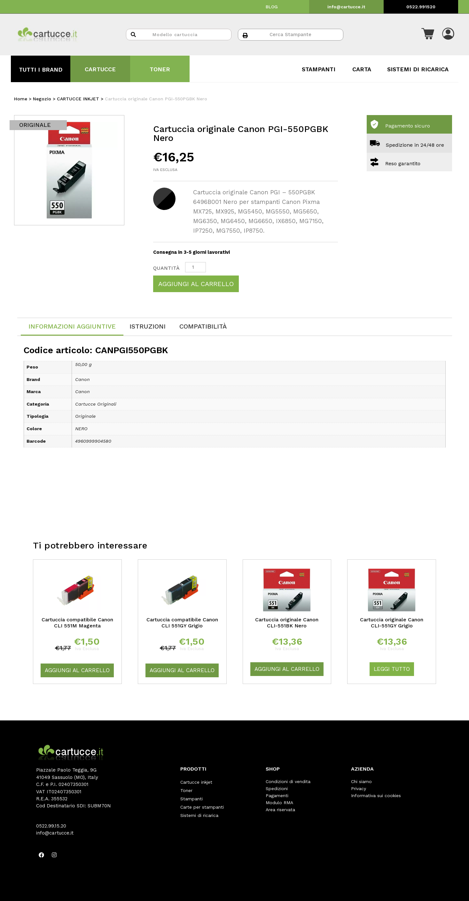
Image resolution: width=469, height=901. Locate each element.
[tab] (72, 327)
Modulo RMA (279, 802)
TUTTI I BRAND (40, 69)
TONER (160, 69)
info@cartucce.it (346, 6)
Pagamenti (277, 795)
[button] (427, 34)
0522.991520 (420, 6)
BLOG (272, 6)
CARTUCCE (100, 69)
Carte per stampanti (202, 802)
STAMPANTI (318, 69)
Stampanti (191, 795)
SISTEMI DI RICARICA (418, 69)
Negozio (42, 98)
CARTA (361, 69)
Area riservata (280, 809)
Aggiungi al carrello (196, 284)
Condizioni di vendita (288, 781)
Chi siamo (361, 781)
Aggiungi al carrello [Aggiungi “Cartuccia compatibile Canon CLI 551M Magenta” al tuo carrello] (77, 670)
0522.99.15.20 (51, 826)
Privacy (358, 788)
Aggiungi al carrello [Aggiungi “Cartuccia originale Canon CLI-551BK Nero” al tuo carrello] (286, 669)
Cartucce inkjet (196, 781)
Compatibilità (203, 326)
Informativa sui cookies (376, 795)
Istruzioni (147, 326)
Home (20, 98)
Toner (186, 788)
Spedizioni (277, 788)
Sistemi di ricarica (199, 809)
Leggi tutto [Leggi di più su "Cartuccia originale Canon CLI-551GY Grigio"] (392, 669)
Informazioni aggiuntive (72, 326)
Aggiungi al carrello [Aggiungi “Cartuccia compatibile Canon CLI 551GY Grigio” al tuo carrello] (182, 670)
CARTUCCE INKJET (78, 98)
